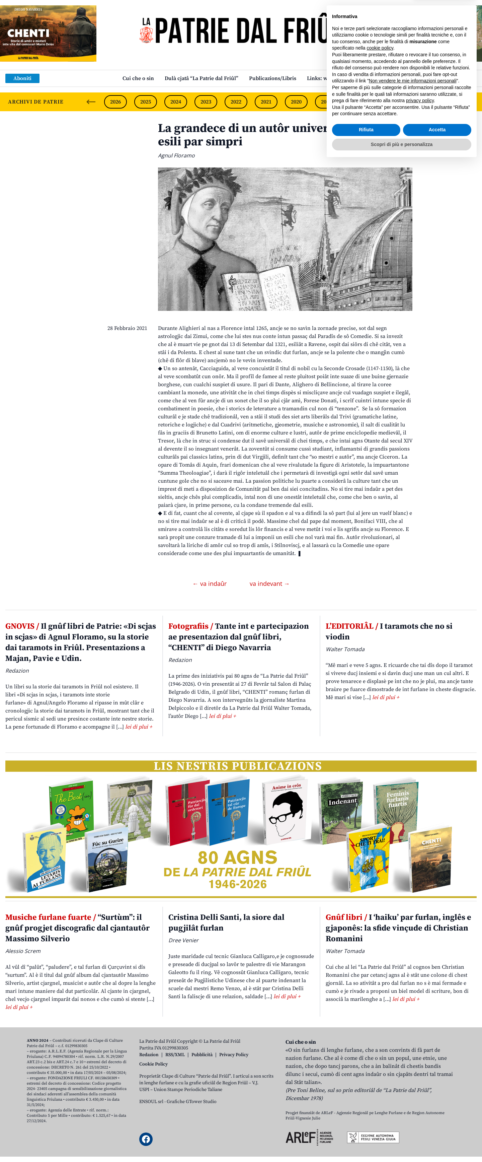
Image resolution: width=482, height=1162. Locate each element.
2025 (145, 101)
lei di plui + (138, 727)
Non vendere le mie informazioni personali (412, 1080)
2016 (416, 101)
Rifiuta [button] (366, 1129)
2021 (266, 101)
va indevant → (270, 583)
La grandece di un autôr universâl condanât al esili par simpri (285, 135)
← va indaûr (210, 583)
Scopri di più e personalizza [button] (401, 1143)
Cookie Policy (153, 1064)
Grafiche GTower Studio (192, 1102)
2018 (356, 101)
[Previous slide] (91, 101)
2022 (236, 101)
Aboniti (22, 78)
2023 (205, 101)
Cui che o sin (138, 78)
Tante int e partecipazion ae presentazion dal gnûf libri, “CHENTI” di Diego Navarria (238, 637)
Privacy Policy (233, 1055)
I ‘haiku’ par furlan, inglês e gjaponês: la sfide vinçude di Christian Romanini (398, 928)
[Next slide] (471, 101)
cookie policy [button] (380, 1047)
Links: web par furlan (333, 78)
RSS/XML (175, 1055)
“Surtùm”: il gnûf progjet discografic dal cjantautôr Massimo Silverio (77, 928)
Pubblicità (202, 1055)
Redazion (149, 1055)
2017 (386, 101)
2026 (115, 101)
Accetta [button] (437, 1129)
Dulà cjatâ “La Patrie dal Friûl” (201, 78)
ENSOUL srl (151, 1102)
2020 (296, 101)
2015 (446, 101)
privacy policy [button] (420, 1100)
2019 (326, 101)
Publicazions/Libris (272, 78)
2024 (175, 101)
